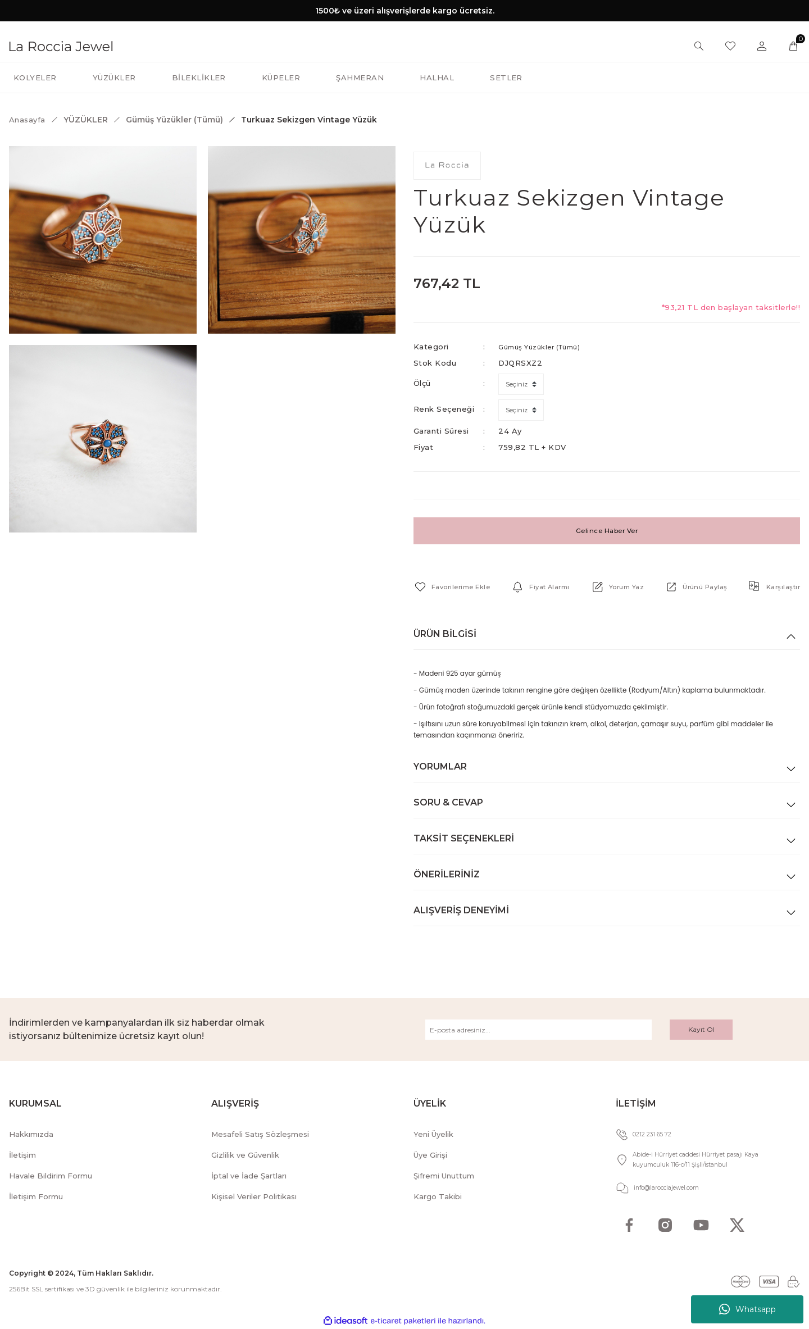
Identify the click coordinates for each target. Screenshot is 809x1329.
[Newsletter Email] (538, 1029)
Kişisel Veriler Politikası (254, 1196)
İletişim (22, 1154)
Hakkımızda (31, 1134)
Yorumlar (440, 766)
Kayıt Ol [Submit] (701, 1029)
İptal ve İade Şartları (249, 1175)
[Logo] (61, 45)
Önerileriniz (446, 874)
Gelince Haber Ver (606, 530)
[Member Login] (762, 46)
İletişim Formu (36, 1196)
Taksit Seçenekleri (463, 838)
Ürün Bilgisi (444, 634)
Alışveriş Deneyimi (461, 910)
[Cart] (793, 46)
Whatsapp (747, 1309)
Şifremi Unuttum (443, 1175)
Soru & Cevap (448, 802)
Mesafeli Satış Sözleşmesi (260, 1134)
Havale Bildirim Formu (50, 1175)
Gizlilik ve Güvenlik (245, 1154)
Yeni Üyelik (433, 1134)
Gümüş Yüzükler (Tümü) (545, 346)
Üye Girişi (430, 1154)
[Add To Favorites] (457, 587)
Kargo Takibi (437, 1196)
